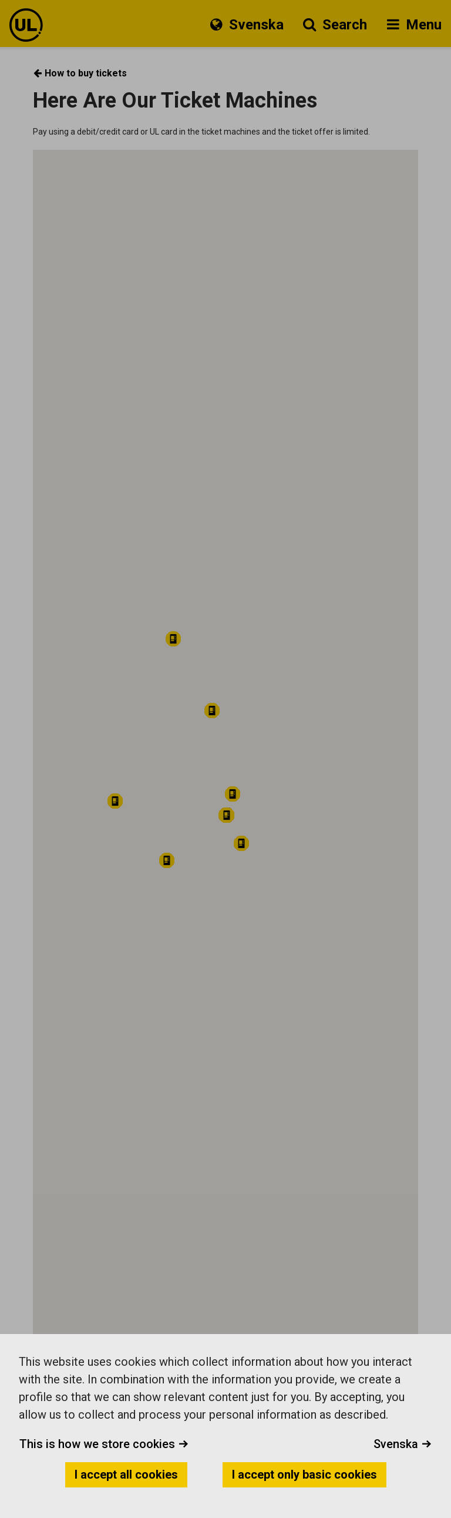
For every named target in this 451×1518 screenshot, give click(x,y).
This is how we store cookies (104, 1444)
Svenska (402, 1444)
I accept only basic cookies (304, 1474)
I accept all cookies (126, 1474)
